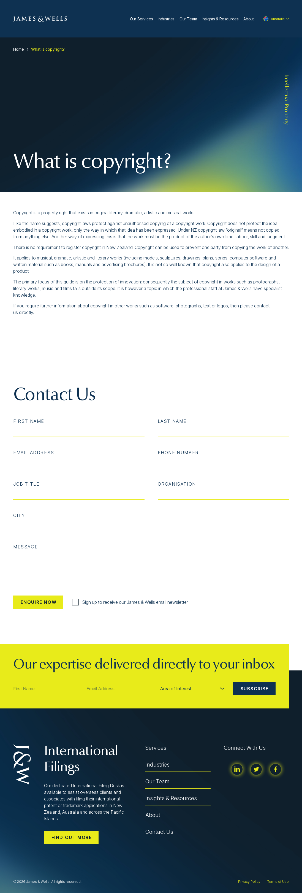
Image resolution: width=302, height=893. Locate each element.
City (19, 515)
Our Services (141, 19)
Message (25, 546)
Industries (166, 19)
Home (18, 49)
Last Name (172, 421)
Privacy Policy (249, 882)
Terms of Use (278, 882)
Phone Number (178, 452)
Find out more (71, 837)
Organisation (177, 483)
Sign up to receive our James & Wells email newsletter (130, 602)
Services (155, 748)
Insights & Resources (220, 19)
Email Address (33, 452)
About (248, 19)
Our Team (188, 19)
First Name (28, 421)
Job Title (26, 483)
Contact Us (159, 832)
